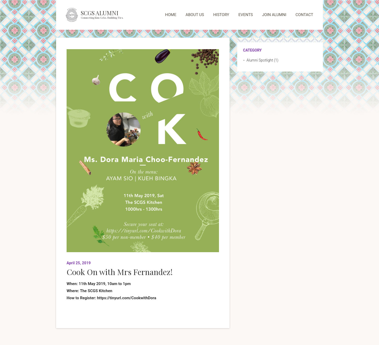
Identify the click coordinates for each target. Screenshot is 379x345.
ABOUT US (195, 14)
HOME (170, 14)
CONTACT (304, 14)
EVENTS (245, 14)
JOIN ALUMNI (274, 14)
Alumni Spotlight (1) (262, 60)
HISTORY (221, 14)
